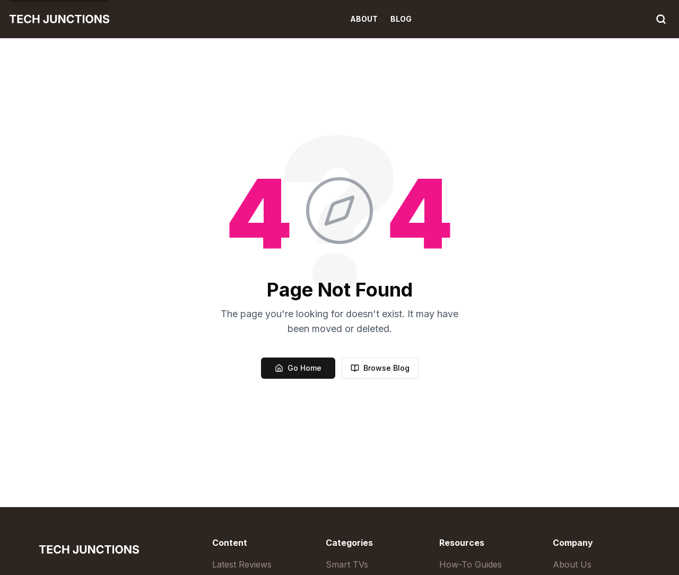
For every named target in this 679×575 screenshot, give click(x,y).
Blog (401, 18)
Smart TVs (347, 564)
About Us (572, 564)
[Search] (661, 19)
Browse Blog (380, 367)
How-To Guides (470, 564)
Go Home (298, 367)
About (364, 18)
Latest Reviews (242, 564)
